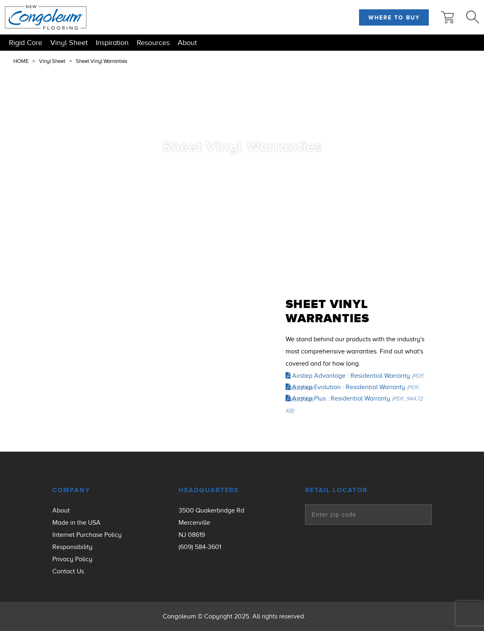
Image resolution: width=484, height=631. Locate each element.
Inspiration (112, 43)
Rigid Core (25, 43)
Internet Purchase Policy (87, 534)
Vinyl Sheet (69, 43)
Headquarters (209, 490)
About (187, 43)
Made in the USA (76, 522)
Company (71, 490)
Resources (153, 43)
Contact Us (68, 571)
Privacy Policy (72, 559)
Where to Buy (394, 17)
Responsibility (72, 547)
